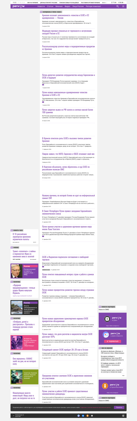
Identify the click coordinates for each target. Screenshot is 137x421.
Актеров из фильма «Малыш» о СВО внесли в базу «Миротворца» (30, 342)
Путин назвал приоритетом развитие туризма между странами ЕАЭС (68, 291)
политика (16, 282)
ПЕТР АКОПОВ (16, 259)
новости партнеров (108, 307)
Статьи (50, 6)
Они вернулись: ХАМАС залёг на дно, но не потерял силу (24, 361)
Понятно (119, 407)
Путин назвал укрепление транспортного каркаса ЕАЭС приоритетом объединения (65, 320)
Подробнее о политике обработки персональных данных (95, 407)
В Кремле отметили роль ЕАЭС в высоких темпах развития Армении (66, 139)
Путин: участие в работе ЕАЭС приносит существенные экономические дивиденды (65, 392)
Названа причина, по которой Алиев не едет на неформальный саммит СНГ (68, 197)
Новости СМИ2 (104, 309)
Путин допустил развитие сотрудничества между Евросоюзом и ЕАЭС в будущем (68, 76)
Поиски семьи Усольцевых (69, 2)
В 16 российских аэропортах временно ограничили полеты (22, 236)
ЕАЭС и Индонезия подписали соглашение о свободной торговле (65, 258)
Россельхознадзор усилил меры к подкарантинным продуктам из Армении (68, 48)
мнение (16, 247)
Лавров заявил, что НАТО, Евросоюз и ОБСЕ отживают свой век (68, 153)
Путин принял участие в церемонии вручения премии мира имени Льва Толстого (67, 228)
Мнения (59, 6)
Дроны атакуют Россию (48, 2)
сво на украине (107, 348)
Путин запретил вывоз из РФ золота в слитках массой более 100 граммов (67, 111)
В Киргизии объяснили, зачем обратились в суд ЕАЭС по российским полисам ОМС (66, 168)
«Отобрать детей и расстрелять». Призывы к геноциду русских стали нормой (24, 325)
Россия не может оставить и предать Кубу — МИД (30, 271)
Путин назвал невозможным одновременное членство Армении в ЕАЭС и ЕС (64, 93)
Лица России (78, 6)
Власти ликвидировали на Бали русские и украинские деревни (30, 309)
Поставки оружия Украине (90, 2)
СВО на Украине (32, 2)
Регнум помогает (93, 6)
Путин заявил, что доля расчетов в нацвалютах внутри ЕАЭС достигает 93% (67, 335)
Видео (67, 6)
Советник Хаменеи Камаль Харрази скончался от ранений (30, 375)
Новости (41, 6)
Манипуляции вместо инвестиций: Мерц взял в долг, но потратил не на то (24, 395)
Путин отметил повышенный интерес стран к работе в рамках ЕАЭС (68, 275)
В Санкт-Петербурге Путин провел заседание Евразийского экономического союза (67, 212)
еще (123, 375)
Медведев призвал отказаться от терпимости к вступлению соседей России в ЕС (67, 32)
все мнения (33, 259)
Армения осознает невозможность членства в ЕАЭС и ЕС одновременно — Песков (65, 16)
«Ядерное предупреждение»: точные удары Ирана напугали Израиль (24, 289)
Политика (27, 266)
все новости (16, 242)
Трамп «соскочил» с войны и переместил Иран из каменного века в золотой (24, 254)
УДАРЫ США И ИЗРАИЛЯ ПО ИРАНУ (22, 296)
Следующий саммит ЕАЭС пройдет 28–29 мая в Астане (65, 349)
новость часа (18, 230)
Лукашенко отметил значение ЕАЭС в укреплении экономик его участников (67, 377)
